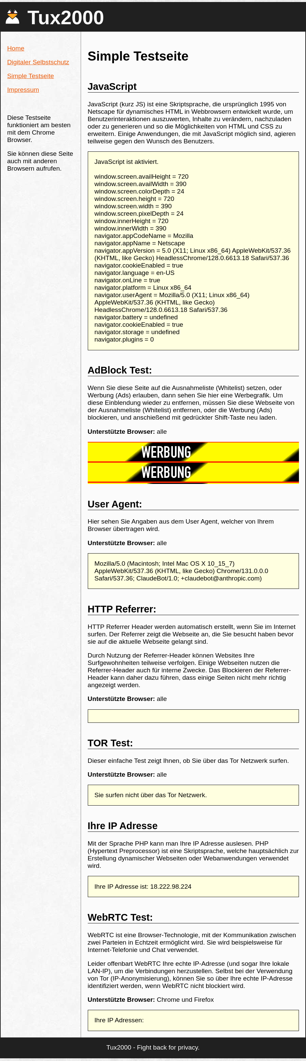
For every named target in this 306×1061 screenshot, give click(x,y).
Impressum (23, 89)
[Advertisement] (109, 463)
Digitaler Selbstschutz (38, 62)
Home (15, 48)
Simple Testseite (30, 75)
